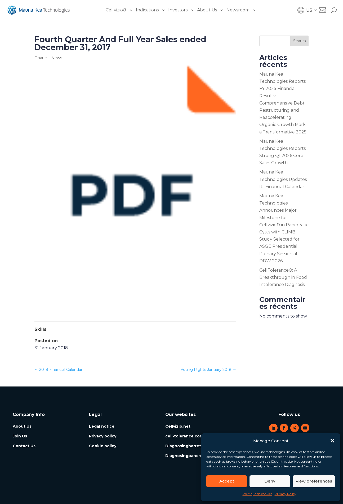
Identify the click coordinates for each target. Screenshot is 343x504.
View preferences (314, 481)
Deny (269, 481)
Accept (226, 481)
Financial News (48, 57)
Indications (147, 9)
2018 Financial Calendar (58, 369)
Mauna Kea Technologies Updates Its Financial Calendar (283, 179)
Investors (178, 9)
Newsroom (238, 9)
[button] (332, 440)
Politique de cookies (257, 494)
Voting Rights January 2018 (208, 369)
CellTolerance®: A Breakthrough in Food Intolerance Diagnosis (283, 277)
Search (299, 40)
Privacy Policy (285, 494)
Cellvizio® (116, 9)
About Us (207, 9)
